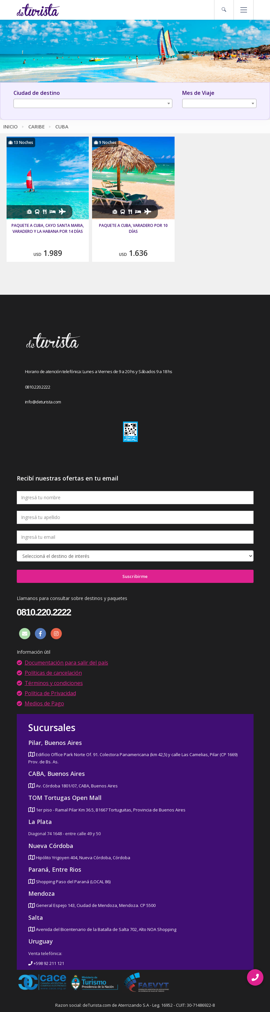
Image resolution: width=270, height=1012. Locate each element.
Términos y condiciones (54, 683)
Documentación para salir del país (66, 662)
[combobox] (92, 103)
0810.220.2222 (37, 387)
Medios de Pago (44, 703)
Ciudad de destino (36, 92)
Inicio (10, 126)
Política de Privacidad (50, 693)
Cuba (61, 126)
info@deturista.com (43, 402)
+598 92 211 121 (46, 963)
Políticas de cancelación (53, 672)
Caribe (36, 126)
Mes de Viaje (198, 92)
